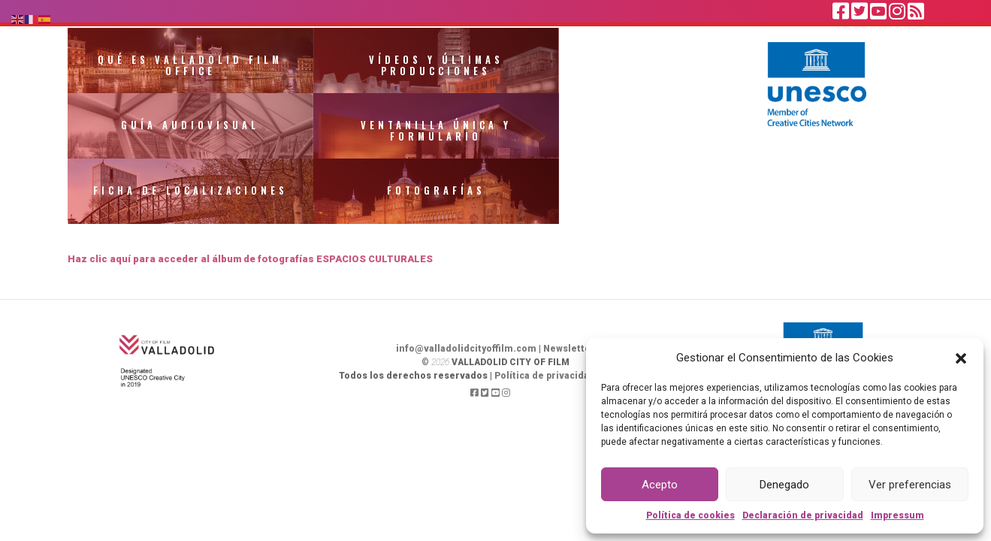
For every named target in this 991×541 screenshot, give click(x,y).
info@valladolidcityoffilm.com (466, 288)
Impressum (897, 515)
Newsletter (569, 288)
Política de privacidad (544, 315)
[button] (960, 357)
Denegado (784, 484)
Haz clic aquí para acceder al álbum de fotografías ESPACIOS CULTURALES (251, 198)
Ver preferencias (910, 484)
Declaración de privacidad (802, 515)
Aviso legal (627, 315)
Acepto (660, 484)
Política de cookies (690, 515)
